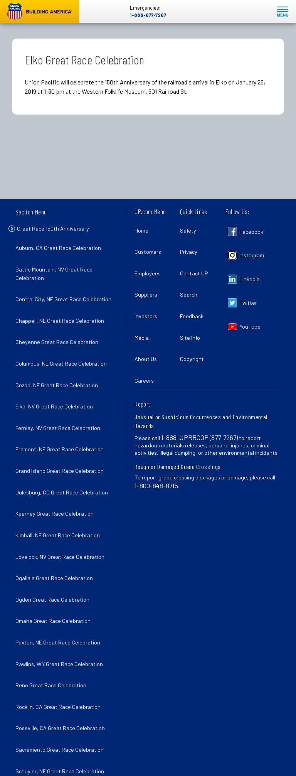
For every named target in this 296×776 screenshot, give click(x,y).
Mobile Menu (282, 12)
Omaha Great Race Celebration (55, 543)
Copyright (194, 329)
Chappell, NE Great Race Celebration (62, 307)
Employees (150, 261)
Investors (148, 295)
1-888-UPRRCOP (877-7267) (199, 400)
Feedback (194, 295)
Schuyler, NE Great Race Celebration (62, 661)
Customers (150, 244)
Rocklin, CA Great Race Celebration (60, 610)
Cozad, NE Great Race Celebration (59, 358)
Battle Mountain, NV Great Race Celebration (56, 269)
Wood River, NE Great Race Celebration (65, 728)
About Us (148, 329)
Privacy (191, 244)
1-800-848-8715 (156, 448)
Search (191, 278)
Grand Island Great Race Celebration (62, 425)
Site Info (192, 312)
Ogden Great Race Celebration (55, 526)
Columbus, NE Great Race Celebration (63, 341)
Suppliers (148, 278)
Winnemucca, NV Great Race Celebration (67, 711)
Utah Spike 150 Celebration (50, 694)
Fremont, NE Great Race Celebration (62, 408)
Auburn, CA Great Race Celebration (60, 249)
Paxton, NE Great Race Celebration (60, 560)
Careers (146, 345)
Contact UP (196, 261)
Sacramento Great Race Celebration (62, 644)
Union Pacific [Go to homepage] (39, 11)
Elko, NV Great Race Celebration (56, 374)
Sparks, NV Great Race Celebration (60, 677)
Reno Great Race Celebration (53, 593)
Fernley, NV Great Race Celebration (60, 391)
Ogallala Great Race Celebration (56, 509)
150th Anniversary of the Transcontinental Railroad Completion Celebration (64, 753)
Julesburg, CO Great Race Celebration (64, 442)
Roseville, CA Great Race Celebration (62, 627)
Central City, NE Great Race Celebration (66, 290)
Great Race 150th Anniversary (60, 230)
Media (144, 312)
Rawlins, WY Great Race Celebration (61, 577)
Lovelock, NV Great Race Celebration (62, 492)
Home (144, 228)
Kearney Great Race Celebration (57, 458)
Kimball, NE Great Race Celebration (60, 475)
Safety (190, 228)
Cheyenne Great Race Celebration (59, 324)
